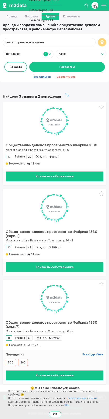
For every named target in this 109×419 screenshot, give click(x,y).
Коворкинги (71, 16)
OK (55, 414)
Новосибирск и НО (41, 10)
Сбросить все (66, 77)
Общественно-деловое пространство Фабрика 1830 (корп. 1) (51, 234)
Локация (102, 42)
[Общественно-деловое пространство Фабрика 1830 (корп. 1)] (54, 208)
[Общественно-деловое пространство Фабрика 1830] (54, 121)
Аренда (12, 16)
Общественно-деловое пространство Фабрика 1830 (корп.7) (51, 324)
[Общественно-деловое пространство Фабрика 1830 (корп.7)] (54, 299)
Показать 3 (67, 67)
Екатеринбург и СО (41, 20)
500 (10, 362)
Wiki (66, 405)
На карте (15, 67)
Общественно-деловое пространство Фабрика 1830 (51, 145)
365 (23, 362)
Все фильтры (42, 77)
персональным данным (82, 398)
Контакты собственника (54, 176)
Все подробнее (92, 354)
